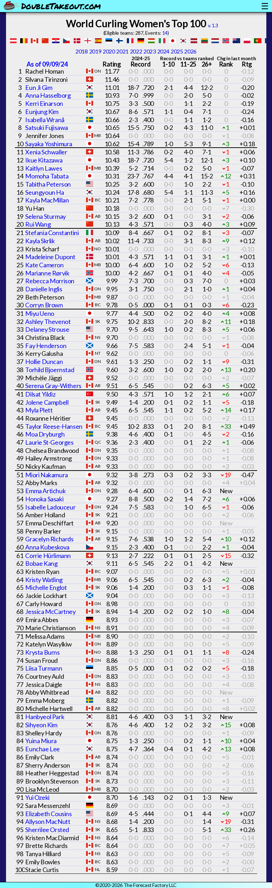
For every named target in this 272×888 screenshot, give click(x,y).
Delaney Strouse (47, 329)
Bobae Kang (41, 563)
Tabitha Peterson (48, 184)
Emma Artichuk (45, 491)
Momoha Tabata (46, 176)
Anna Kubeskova (47, 547)
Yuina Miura (41, 741)
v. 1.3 (213, 25)
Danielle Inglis (43, 289)
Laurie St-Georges (49, 442)
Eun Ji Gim (38, 87)
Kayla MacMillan (47, 200)
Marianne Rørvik (47, 273)
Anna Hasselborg (47, 95)
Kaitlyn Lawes (43, 168)
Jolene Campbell (46, 402)
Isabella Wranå (44, 120)
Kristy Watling (43, 580)
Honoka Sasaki (44, 499)
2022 (136, 51)
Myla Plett (38, 410)
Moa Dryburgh (44, 434)
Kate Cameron (44, 265)
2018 (81, 51)
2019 (95, 51)
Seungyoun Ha (44, 192)
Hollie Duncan (44, 361)
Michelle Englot (46, 587)
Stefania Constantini (52, 233)
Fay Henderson (45, 345)
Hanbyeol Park (44, 717)
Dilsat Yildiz (40, 394)
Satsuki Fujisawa (46, 127)
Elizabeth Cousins (48, 814)
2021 (122, 51)
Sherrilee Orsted (47, 829)
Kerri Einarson (44, 103)
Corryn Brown (44, 305)
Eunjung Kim (41, 111)
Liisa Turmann (43, 668)
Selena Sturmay (45, 216)
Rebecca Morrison (49, 281)
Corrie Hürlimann (48, 555)
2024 (163, 51)
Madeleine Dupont (50, 257)
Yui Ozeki (37, 797)
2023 (149, 51)
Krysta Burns (42, 652)
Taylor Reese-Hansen (53, 426)
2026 (190, 51)
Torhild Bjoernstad (49, 370)
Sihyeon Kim (41, 725)
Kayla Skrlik (40, 241)
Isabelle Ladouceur (50, 507)
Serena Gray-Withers (53, 385)
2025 (177, 51)
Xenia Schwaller (46, 152)
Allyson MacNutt (47, 821)
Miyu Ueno (39, 313)
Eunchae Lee (42, 749)
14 (165, 33)
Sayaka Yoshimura (48, 144)
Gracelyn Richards (49, 539)
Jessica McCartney (50, 611)
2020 (109, 51)
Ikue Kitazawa (43, 160)
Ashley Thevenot (47, 321)
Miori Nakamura (46, 475)
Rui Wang (38, 224)
